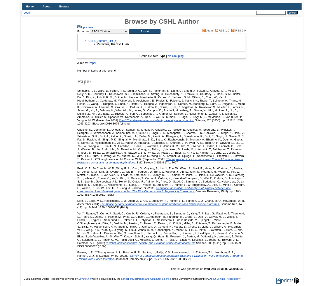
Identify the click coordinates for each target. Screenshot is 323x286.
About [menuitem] (46, 6)
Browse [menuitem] (64, 6)
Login (27, 12)
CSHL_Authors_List (101, 40)
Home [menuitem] (30, 6)
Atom (207, 30)
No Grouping (176, 56)
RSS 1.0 (221, 30)
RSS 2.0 (238, 30)
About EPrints (217, 278)
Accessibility (234, 278)
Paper (92, 63)
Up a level (85, 27)
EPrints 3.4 (85, 278)
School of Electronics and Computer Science (146, 278)
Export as (83, 31)
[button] (145, 31)
